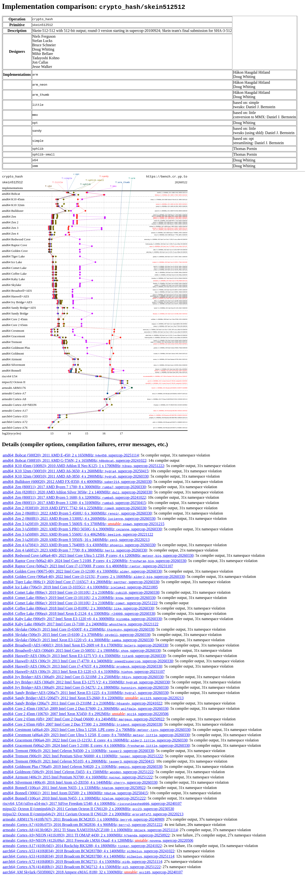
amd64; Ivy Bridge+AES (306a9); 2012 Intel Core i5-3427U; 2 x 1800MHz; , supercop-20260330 (85, 687)
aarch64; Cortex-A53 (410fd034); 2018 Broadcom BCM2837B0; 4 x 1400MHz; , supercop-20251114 (88, 856)
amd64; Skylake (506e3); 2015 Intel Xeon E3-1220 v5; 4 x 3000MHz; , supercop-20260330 (78, 640)
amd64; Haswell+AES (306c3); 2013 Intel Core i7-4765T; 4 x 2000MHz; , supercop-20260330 (82, 666)
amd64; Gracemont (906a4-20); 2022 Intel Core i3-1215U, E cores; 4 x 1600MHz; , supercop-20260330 (95, 740)
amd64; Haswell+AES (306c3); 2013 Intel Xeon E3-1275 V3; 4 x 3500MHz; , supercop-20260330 (84, 656)
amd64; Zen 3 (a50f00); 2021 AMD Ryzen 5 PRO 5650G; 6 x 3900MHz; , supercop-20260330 (82, 529)
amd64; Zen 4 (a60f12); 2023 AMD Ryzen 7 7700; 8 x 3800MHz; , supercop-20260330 (75, 550)
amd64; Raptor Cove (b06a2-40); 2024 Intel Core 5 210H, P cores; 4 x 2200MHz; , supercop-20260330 (94, 561)
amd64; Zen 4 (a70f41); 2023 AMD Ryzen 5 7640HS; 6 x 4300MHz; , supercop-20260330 (79, 545)
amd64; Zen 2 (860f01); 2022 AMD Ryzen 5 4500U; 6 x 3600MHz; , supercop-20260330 (77, 513)
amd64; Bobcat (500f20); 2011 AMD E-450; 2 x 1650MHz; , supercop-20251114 (71, 455)
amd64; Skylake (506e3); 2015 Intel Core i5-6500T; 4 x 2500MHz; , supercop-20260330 (78, 629)
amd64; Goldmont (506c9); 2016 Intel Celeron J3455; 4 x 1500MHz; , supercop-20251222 (78, 772)
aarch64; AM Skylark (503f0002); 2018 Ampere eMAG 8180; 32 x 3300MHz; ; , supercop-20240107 (93, 872)
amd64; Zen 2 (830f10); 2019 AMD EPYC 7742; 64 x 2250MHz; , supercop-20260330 (74, 508)
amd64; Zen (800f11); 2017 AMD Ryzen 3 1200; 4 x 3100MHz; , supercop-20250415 (74, 503)
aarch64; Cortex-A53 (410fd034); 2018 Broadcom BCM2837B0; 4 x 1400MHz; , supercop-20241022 (88, 851)
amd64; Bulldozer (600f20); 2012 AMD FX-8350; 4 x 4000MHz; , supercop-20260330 (77, 482)
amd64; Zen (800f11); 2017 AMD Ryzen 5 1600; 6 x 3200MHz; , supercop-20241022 (74, 497)
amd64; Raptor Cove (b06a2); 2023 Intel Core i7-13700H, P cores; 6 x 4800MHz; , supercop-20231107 (88, 566)
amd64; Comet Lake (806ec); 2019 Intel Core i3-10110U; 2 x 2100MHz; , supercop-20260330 (81, 592)
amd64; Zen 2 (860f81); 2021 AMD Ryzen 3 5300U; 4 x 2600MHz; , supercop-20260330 (79, 518)
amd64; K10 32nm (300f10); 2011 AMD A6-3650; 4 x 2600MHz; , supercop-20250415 (75, 471)
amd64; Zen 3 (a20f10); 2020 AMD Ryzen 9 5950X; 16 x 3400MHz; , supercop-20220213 (76, 540)
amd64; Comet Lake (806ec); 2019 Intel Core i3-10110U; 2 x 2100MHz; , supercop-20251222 (80, 603)
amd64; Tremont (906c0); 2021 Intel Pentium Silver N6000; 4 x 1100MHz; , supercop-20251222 (83, 756)
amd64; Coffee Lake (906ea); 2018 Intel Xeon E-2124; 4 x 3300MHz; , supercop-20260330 (79, 613)
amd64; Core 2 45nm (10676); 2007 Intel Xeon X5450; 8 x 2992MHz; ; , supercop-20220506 (86, 714)
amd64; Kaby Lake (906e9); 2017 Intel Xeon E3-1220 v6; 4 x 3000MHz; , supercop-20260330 (82, 619)
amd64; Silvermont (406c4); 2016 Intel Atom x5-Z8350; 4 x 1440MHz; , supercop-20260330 (80, 782)
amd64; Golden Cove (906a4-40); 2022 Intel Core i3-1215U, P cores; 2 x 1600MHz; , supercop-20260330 (94, 577)
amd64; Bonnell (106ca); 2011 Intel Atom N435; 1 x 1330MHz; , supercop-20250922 (74, 788)
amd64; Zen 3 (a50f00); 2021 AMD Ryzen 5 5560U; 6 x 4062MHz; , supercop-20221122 (78, 534)
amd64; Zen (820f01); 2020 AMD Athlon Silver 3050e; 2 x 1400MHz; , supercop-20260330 (77, 492)
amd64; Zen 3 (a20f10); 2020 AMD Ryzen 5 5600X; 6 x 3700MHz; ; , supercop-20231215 (83, 524)
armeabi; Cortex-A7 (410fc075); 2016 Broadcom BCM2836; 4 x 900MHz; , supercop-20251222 (82, 825)
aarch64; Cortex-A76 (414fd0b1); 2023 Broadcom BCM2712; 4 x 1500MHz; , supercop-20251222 (81, 867)
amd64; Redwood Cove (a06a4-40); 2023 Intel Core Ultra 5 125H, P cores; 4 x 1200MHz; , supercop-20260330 (98, 555)
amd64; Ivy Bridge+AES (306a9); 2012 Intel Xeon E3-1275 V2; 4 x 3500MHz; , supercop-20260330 (86, 682)
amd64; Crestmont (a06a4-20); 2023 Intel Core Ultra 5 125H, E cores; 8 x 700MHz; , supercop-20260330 (96, 735)
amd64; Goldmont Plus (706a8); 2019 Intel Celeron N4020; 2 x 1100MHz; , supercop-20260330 (82, 766)
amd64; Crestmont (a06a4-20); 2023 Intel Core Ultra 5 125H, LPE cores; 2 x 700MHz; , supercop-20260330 (96, 730)
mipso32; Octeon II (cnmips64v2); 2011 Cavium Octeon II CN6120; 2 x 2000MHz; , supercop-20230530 (88, 809)
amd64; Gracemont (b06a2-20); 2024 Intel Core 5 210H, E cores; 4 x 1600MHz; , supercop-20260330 (96, 745)
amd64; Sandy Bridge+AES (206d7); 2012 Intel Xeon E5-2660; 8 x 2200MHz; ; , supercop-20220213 (93, 698)
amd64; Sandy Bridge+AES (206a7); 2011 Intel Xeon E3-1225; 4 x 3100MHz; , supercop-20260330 (85, 693)
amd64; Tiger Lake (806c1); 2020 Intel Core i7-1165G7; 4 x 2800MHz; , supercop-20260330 (81, 582)
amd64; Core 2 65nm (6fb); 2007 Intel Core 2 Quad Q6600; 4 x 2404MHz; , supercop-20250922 (83, 719)
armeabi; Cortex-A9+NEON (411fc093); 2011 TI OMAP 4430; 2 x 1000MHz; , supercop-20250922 (86, 835)
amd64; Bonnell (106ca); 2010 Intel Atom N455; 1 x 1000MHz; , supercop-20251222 (74, 798)
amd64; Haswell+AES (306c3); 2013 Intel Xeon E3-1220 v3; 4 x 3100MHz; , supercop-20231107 (84, 672)
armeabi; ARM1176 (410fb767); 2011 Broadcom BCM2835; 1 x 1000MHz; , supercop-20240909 (83, 819)
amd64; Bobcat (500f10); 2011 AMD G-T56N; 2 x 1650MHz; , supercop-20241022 (74, 460)
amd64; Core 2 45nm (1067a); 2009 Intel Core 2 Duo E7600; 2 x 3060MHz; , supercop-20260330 (85, 708)
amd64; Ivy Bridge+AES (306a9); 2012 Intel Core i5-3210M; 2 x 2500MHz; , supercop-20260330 (83, 677)
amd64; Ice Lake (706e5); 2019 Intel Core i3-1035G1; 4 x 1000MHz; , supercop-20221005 (80, 587)
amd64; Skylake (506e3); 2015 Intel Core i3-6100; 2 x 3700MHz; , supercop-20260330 (76, 635)
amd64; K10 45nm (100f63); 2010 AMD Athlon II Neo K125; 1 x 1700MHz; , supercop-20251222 (83, 466)
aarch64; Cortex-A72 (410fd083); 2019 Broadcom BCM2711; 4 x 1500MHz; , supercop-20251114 (82, 861)
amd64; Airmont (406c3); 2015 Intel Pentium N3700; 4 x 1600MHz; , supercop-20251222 (78, 777)
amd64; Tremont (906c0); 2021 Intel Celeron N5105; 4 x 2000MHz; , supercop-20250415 (78, 761)
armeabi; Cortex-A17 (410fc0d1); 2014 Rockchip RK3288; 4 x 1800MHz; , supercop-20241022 (82, 846)
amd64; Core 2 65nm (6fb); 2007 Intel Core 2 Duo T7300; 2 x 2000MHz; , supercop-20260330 (82, 724)
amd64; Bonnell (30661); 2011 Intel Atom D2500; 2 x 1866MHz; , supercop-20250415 (75, 793)
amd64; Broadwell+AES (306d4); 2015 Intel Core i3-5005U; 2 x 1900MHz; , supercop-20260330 (82, 650)
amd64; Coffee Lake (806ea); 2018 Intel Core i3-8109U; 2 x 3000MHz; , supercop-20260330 (78, 608)
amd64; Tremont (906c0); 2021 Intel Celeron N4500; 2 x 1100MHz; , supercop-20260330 (78, 751)
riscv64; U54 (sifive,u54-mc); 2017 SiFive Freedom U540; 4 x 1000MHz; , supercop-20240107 (92, 803)
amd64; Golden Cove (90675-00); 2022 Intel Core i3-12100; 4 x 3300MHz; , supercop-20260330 (82, 571)
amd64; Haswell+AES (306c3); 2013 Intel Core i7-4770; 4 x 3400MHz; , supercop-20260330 (88, 661)
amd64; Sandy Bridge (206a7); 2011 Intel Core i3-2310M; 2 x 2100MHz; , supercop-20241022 (82, 703)
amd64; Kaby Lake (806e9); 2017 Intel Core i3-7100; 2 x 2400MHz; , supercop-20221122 (81, 624)
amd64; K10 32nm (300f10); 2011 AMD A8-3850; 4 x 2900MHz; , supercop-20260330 (75, 476)
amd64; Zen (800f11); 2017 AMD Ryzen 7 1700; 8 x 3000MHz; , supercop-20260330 (74, 487)
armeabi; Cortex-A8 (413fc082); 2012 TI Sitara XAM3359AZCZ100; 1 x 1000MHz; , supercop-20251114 (90, 830)
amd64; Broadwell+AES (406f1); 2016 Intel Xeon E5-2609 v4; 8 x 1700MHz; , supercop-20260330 (85, 645)
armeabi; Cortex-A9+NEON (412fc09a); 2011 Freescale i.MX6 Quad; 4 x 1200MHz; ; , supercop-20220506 (98, 840)
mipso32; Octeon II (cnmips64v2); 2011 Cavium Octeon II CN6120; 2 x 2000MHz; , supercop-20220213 (93, 814)
